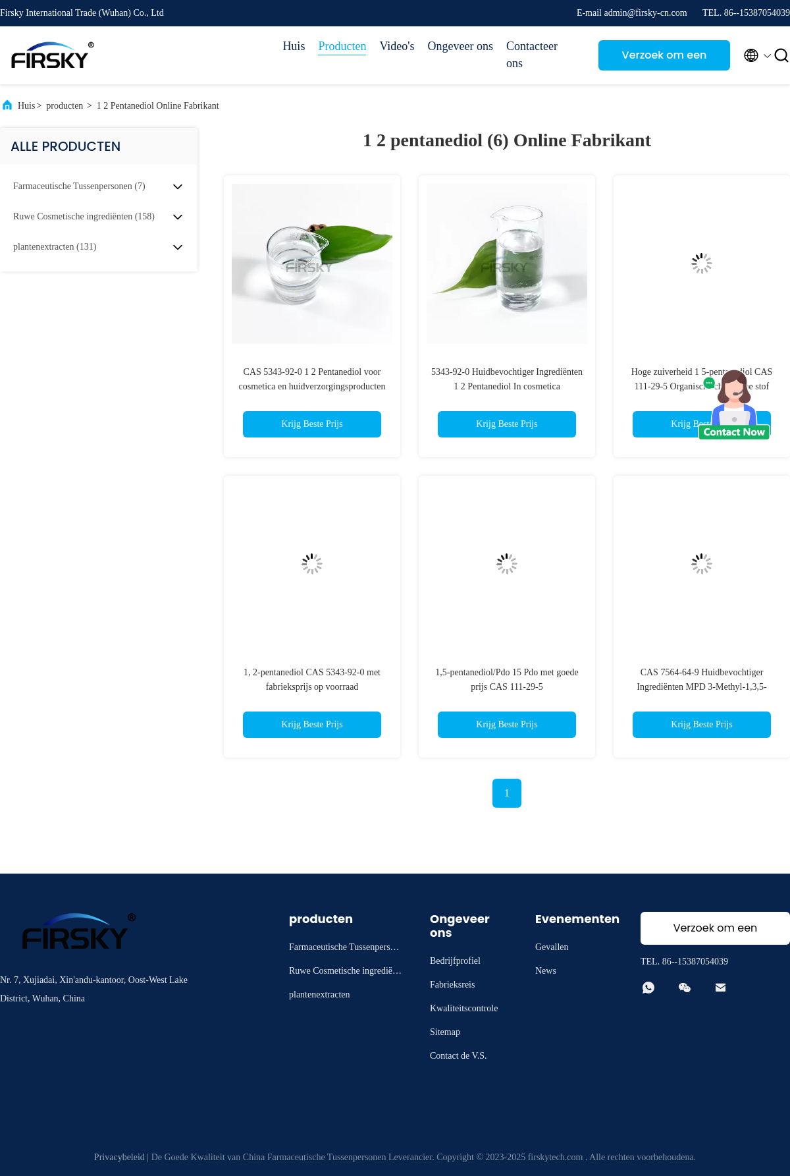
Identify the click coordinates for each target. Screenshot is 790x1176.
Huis (293, 46)
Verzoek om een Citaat (664, 58)
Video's (396, 46)
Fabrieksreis (452, 985)
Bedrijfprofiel (455, 961)
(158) (84, 216)
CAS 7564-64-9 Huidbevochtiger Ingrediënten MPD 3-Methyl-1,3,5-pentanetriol (702, 686)
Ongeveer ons (460, 46)
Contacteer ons (532, 55)
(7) (79, 186)
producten (64, 106)
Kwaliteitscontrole (464, 1008)
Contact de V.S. (458, 1056)
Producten (342, 46)
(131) (54, 247)
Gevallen (552, 947)
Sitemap (445, 1032)
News (545, 971)
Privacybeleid (119, 1157)
